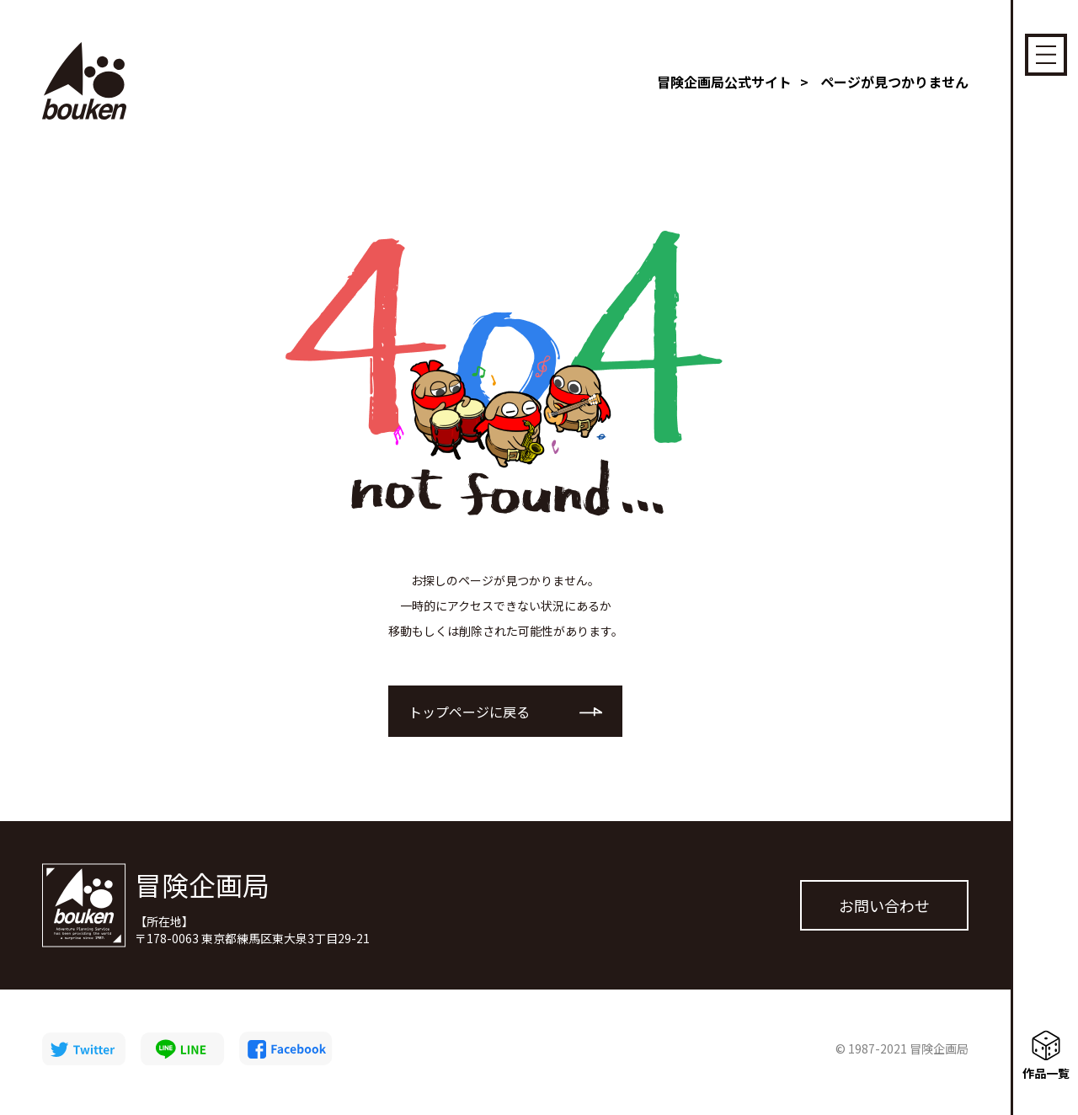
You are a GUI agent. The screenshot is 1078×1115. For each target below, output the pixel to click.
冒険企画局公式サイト (724, 82)
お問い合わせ (884, 913)
